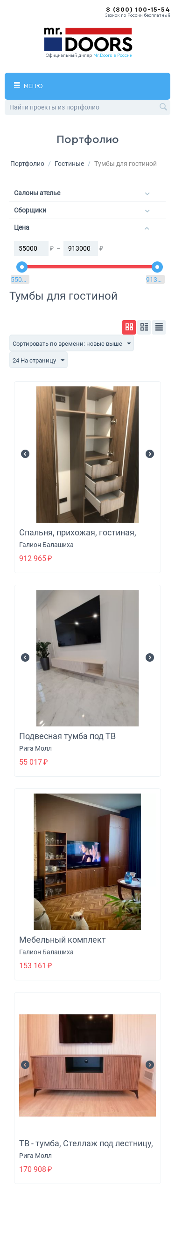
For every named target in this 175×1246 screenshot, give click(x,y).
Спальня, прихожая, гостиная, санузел (77, 537)
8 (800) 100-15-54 (138, 10)
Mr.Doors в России (113, 55)
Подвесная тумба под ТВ (67, 736)
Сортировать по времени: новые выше (72, 344)
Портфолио (27, 163)
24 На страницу (38, 360)
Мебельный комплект (62, 940)
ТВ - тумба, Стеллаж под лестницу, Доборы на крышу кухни (86, 1148)
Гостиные (69, 163)
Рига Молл (35, 748)
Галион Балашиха (46, 544)
